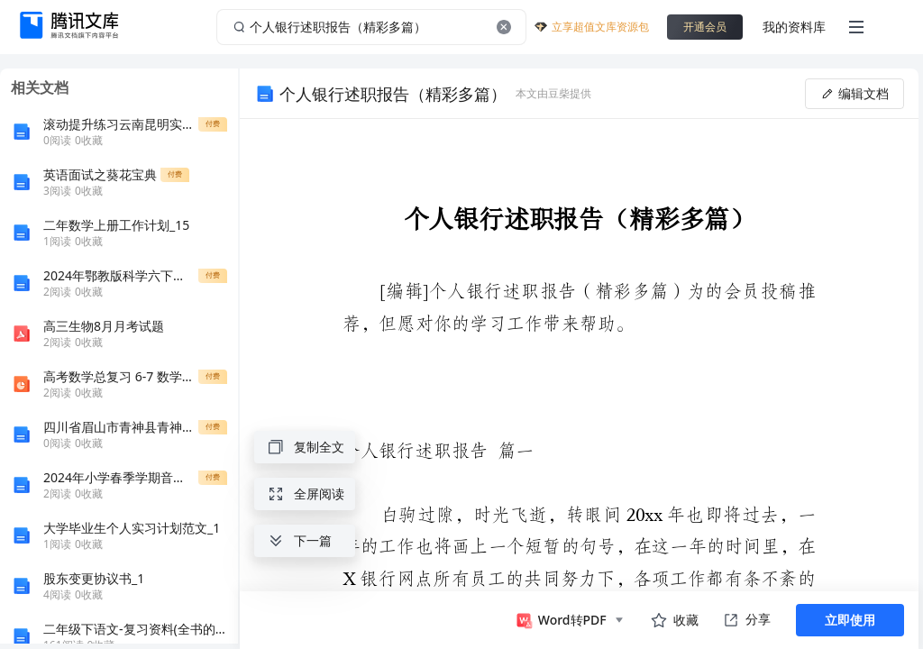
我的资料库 (794, 26)
